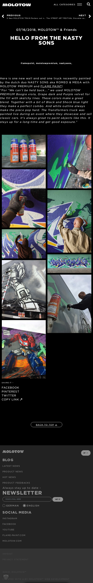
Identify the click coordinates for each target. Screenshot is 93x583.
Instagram (9, 518)
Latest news (11, 466)
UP (85, 453)
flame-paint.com (13, 535)
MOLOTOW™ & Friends (57, 30)
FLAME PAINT (51, 86)
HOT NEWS (9, 477)
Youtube (8, 529)
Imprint (7, 553)
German (13, 505)
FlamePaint (27, 63)
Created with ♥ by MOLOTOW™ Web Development (36, 579)
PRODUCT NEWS (12, 471)
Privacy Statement (15, 559)
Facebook (9, 524)
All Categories (64, 4)
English (33, 505)
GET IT (57, 499)
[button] (6, 577)
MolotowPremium (47, 63)
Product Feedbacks (16, 482)
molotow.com (12, 540)
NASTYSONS (65, 63)
